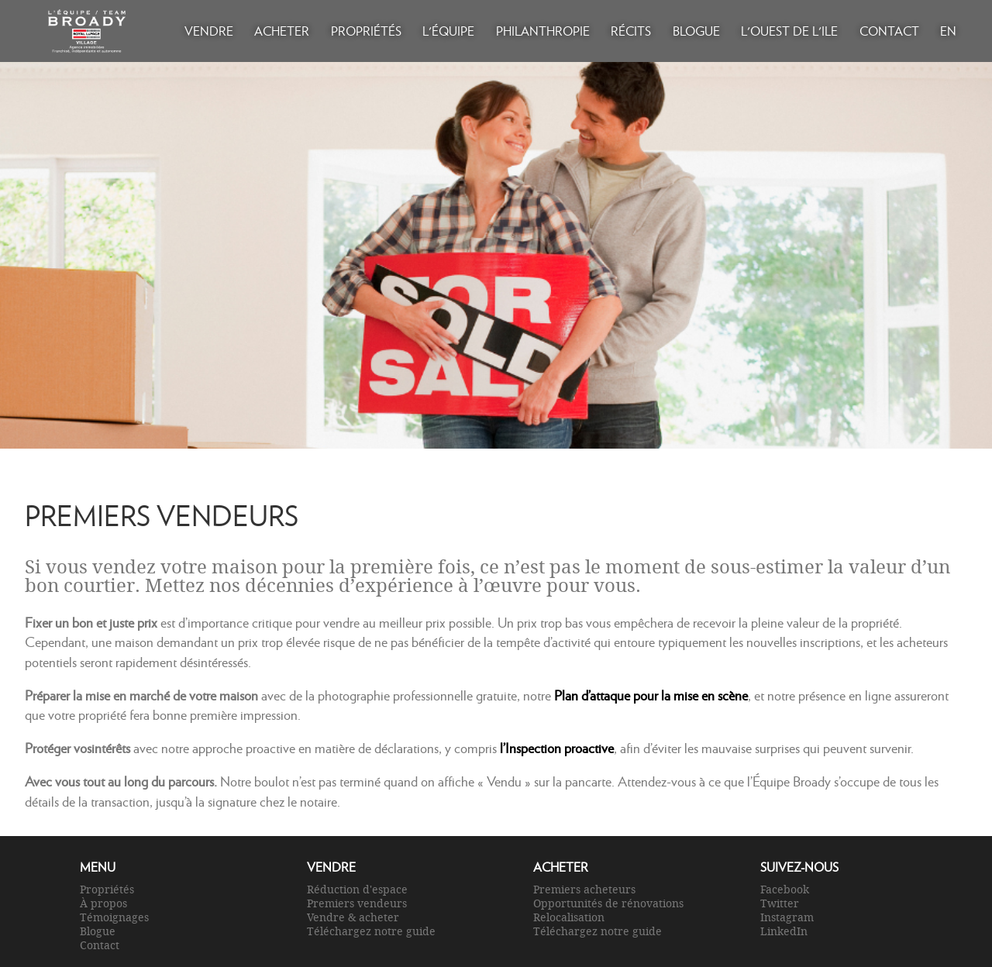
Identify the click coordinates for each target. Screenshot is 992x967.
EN (948, 31)
